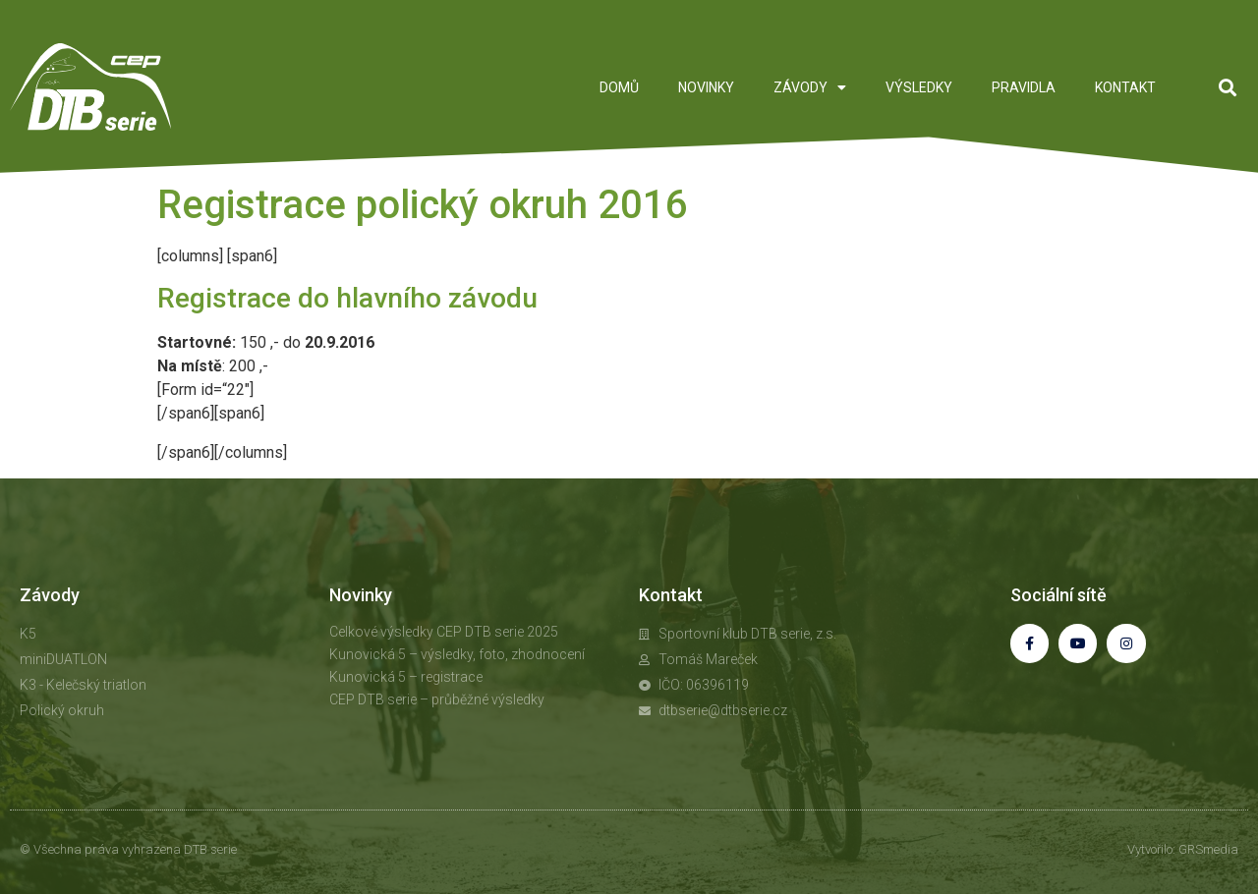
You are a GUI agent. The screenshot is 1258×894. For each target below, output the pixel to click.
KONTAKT (1125, 87)
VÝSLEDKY (919, 87)
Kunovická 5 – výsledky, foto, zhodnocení (457, 654)
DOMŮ (619, 87)
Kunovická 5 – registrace (406, 677)
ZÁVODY (809, 87)
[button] (1227, 87)
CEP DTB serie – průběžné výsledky (436, 699)
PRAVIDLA (1024, 87)
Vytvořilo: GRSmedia (1182, 849)
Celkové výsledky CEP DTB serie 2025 (443, 632)
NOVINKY (706, 87)
